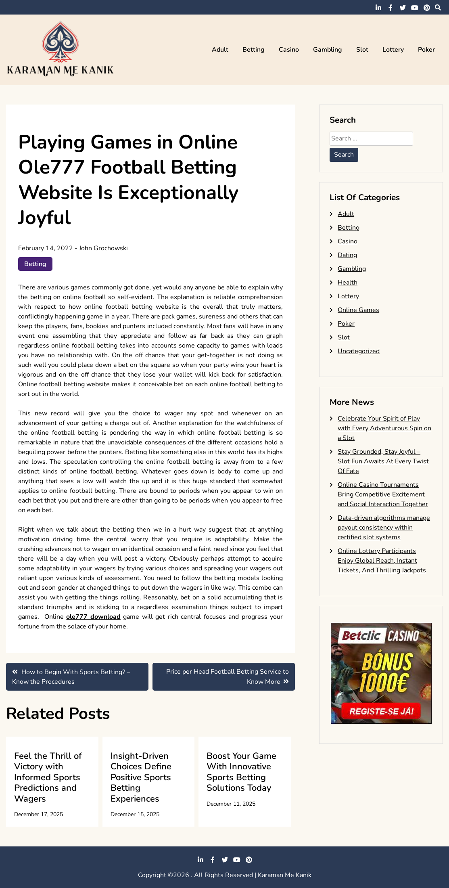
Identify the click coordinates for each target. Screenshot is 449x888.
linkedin (378, 8)
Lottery (393, 49)
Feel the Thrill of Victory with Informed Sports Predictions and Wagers (48, 777)
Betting (253, 49)
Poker (426, 49)
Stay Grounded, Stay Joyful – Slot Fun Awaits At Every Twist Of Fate (383, 461)
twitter (403, 8)
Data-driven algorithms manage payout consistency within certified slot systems (384, 527)
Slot (362, 49)
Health (347, 282)
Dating (347, 255)
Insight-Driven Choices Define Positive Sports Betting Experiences (141, 777)
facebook (390, 8)
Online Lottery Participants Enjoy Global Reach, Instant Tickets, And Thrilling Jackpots (382, 561)
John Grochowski (103, 248)
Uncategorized (359, 351)
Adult (220, 49)
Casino (289, 49)
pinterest (427, 8)
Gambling (327, 49)
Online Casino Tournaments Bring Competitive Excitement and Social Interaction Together (383, 494)
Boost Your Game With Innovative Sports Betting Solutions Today (241, 772)
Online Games (358, 310)
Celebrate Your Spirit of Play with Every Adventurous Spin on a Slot (384, 428)
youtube (415, 8)
